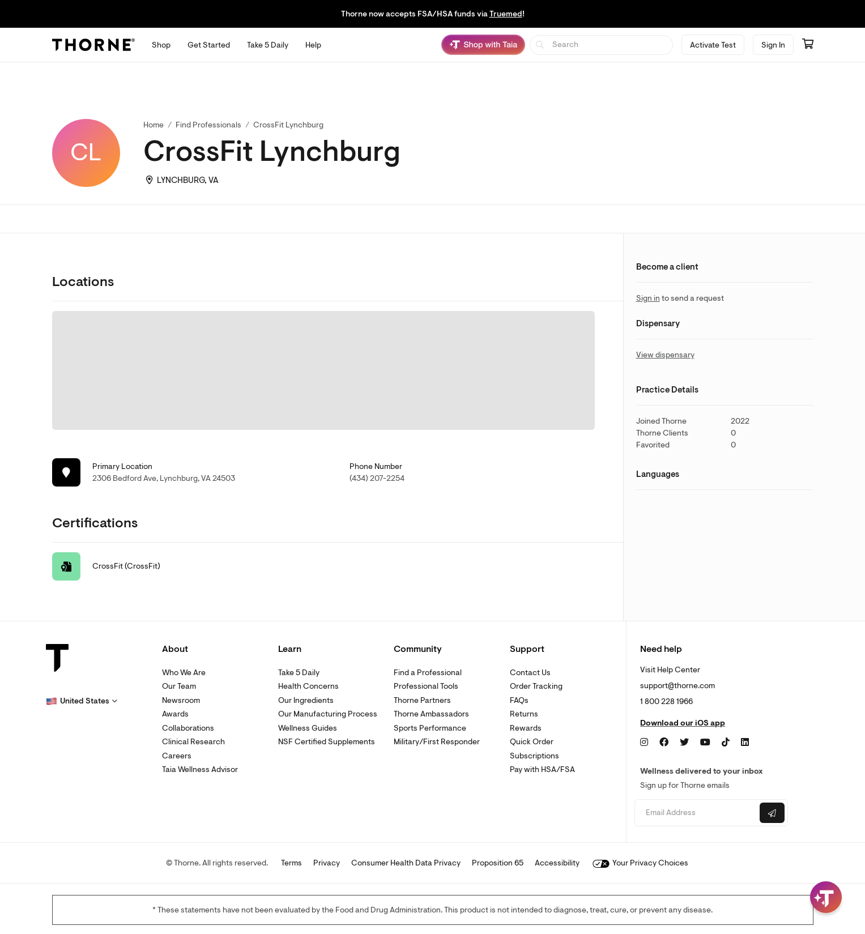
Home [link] (153, 125)
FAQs (519, 700)
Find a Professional (428, 672)
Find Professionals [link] (208, 125)
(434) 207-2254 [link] (377, 478)
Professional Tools (426, 686)
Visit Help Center (670, 670)
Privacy (326, 863)
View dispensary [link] (665, 355)
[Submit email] (772, 813)
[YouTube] (705, 742)
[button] (81, 701)
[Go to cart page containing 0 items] (807, 45)
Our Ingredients (306, 700)
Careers (176, 756)
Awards (175, 714)
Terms (291, 863)
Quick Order (531, 742)
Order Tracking (536, 686)
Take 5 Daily (298, 672)
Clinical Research (193, 742)
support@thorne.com (677, 685)
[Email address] (696, 813)
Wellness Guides (307, 728)
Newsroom (181, 700)
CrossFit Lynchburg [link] (288, 125)
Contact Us (530, 672)
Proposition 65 (497, 863)
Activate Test (713, 45)
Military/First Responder (437, 742)
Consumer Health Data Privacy (406, 863)
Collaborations (188, 728)
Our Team (179, 686)
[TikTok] (726, 742)
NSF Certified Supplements (326, 742)
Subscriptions (534, 756)
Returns (524, 714)
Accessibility (557, 863)
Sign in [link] (648, 298)
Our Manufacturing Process (327, 714)
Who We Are (184, 672)
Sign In (773, 45)
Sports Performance (430, 728)
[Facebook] (663, 742)
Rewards (526, 728)
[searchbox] (601, 45)
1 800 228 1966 (666, 701)
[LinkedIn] (745, 742)
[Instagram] (644, 742)
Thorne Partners (422, 700)
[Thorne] (93, 45)
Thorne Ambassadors (431, 714)
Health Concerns (308, 686)
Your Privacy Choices (640, 863)
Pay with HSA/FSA (542, 769)
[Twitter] (684, 742)
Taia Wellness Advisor (200, 769)
